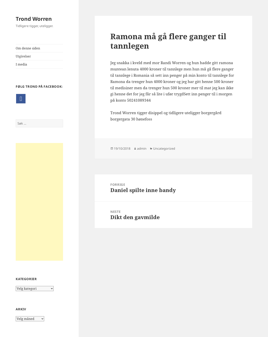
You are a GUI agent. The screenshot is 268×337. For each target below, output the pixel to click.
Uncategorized (164, 148)
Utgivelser (23, 56)
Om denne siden (28, 48)
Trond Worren (34, 18)
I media (21, 64)
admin (141, 148)
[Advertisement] (39, 202)
